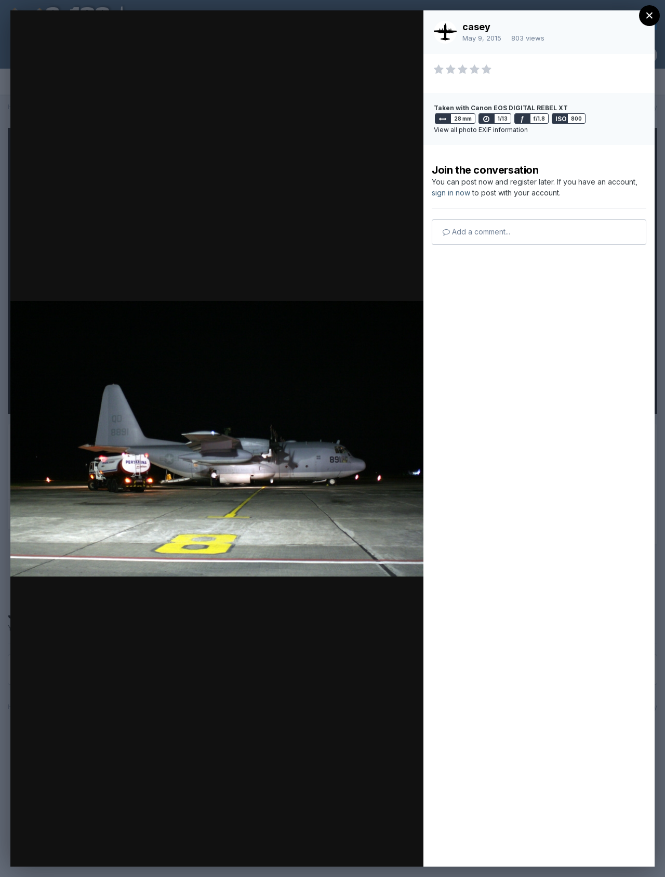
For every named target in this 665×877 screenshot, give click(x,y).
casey (476, 26)
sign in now (451, 192)
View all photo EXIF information (481, 130)
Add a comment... (476, 231)
